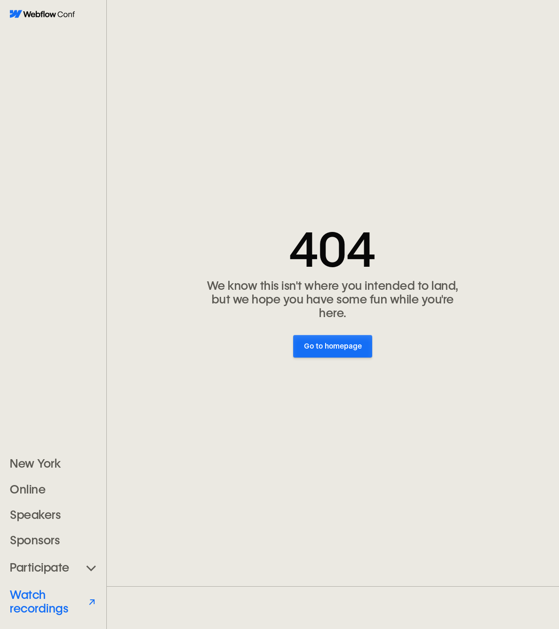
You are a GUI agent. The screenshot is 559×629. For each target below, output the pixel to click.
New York (35, 463)
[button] (53, 567)
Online (28, 489)
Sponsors (35, 540)
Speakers (35, 515)
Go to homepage (333, 346)
